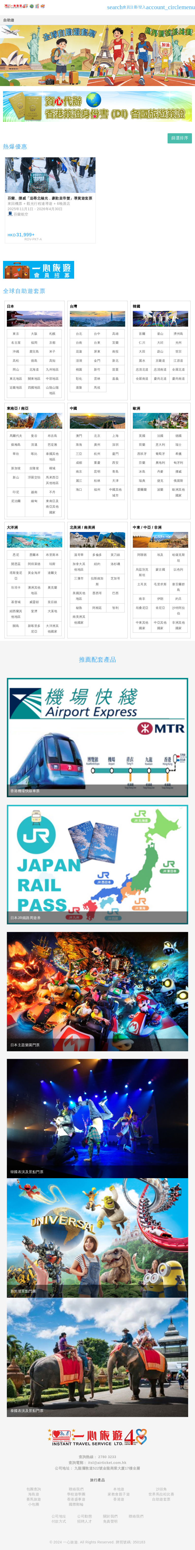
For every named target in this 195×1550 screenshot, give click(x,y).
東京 (16, 334)
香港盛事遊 (76, 1499)
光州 (178, 342)
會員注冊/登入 (152, 7)
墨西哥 (97, 593)
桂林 (97, 480)
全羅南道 (142, 378)
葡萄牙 (160, 454)
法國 (160, 436)
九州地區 (52, 369)
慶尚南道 (178, 378)
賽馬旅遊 (33, 1499)
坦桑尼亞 (142, 608)
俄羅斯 (178, 480)
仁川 (142, 342)
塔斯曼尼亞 (16, 575)
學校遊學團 (76, 1494)
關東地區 (34, 378)
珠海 (79, 444)
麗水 (142, 360)
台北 (79, 334)
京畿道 (160, 360)
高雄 (115, 334)
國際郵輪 (76, 1504)
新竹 (97, 369)
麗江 (79, 480)
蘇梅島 (16, 444)
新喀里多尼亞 (34, 628)
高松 (16, 360)
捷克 (160, 480)
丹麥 (160, 471)
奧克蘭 (52, 587)
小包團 (33, 1504)
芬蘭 (142, 462)
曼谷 (34, 436)
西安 (115, 462)
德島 (34, 360)
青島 (115, 471)
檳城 (52, 468)
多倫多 (97, 555)
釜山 (160, 334)
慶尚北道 (160, 378)
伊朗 (160, 599)
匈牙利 (178, 462)
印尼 (16, 492)
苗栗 (115, 369)
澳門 (79, 436)
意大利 (160, 444)
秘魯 (79, 608)
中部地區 (52, 378)
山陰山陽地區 (52, 390)
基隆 (79, 387)
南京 (79, 471)
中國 (73, 408)
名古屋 (16, 342)
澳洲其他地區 (34, 590)
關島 (16, 626)
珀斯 (52, 564)
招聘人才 (84, 1521)
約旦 (178, 599)
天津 (115, 480)
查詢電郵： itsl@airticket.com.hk (97, 1463)
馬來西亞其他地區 (52, 480)
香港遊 (118, 1499)
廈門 (115, 454)
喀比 (34, 454)
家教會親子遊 (119, 1494)
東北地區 (16, 378)
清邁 (34, 444)
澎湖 (79, 360)
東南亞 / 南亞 (18, 408)
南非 (142, 599)
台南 (79, 342)
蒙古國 (160, 569)
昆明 (97, 471)
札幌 (52, 334)
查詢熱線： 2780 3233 (97, 1457)
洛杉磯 (115, 564)
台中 (97, 334)
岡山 (16, 369)
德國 (178, 436)
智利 (115, 608)
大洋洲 (12, 527)
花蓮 (79, 351)
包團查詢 (33, 1489)
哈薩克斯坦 (178, 557)
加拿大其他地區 (79, 566)
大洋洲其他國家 (52, 628)
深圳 (115, 444)
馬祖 (97, 387)
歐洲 (136, 408)
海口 (79, 489)
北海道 (34, 369)
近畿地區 (16, 387)
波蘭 (160, 489)
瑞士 (178, 444)
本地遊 (118, 1489)
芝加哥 (115, 578)
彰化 (79, 378)
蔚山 (160, 351)
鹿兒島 (34, 351)
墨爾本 (34, 555)
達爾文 (52, 573)
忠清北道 (142, 369)
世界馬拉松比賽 (161, 1494)
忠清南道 (160, 369)
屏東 (97, 351)
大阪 (34, 334)
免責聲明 (110, 1521)
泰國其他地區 (52, 456)
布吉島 (52, 436)
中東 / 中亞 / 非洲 (147, 527)
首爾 (142, 334)
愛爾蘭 (142, 489)
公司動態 (84, 1516)
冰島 (142, 471)
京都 (52, 342)
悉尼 (16, 555)
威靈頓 (34, 602)
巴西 (115, 593)
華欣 (16, 454)
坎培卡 (16, 587)
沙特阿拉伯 (178, 610)
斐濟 (34, 611)
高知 (52, 360)
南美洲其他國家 (79, 619)
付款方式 (59, 1521)
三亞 (79, 454)
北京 (97, 436)
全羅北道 (178, 369)
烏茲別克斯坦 (142, 572)
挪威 (178, 471)
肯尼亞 (160, 608)
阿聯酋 (142, 555)
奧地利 (160, 462)
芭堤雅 (52, 444)
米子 (52, 351)
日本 (10, 306)
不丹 (52, 492)
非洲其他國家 (178, 625)
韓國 (136, 306)
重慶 (97, 462)
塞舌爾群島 (178, 587)
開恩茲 (16, 564)
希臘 (178, 454)
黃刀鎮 (115, 555)
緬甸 (34, 501)
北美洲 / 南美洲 (82, 527)
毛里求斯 (160, 584)
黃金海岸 (34, 573)
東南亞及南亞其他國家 (52, 506)
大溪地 (52, 611)
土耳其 (142, 584)
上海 (115, 436)
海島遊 (33, 1494)
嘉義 (115, 378)
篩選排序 (179, 138)
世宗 (178, 351)
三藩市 (79, 578)
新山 (16, 477)
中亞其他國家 (160, 625)
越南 (34, 492)
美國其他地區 (79, 596)
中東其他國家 (142, 625)
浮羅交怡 (34, 477)
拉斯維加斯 (97, 581)
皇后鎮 (52, 602)
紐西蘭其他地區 (16, 614)
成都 (79, 462)
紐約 (97, 564)
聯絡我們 (76, 1489)
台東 (97, 342)
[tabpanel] (97, 106)
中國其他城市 (115, 492)
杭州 (97, 454)
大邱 (160, 342)
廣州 (97, 444)
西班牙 (142, 454)
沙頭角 (161, 1489)
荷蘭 (142, 444)
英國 (142, 436)
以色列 (178, 569)
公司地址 (59, 1516)
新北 (115, 360)
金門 (97, 360)
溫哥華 (79, 555)
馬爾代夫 (16, 436)
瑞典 (142, 480)
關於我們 (110, 1516)
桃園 (79, 369)
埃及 (160, 555)
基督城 (16, 602)
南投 (115, 351)
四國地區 (34, 387)
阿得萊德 (34, 564)
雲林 (97, 378)
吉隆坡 (34, 468)
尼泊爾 (16, 501)
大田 (142, 351)
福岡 (34, 342)
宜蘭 (115, 342)
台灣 (73, 306)
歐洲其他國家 (178, 492)
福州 (97, 489)
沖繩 (16, 351)
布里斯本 (52, 555)
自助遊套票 (161, 1499)
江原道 (178, 360)
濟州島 (178, 334)
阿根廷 (97, 608)
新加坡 (16, 468)
